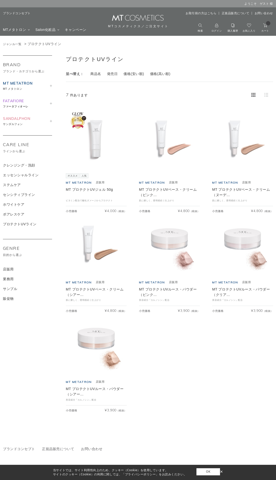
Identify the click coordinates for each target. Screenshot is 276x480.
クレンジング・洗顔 (19, 165)
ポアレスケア (13, 214)
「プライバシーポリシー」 (140, 474)
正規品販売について (235, 13)
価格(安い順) (134, 74)
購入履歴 (233, 28)
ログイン (216, 28)
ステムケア (12, 185)
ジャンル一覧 (12, 44)
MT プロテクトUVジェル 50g (89, 189)
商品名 (95, 74)
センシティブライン (19, 195)
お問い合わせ (264, 13)
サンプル (10, 289)
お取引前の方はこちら (201, 13)
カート (265, 28)
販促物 (8, 299)
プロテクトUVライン (20, 224)
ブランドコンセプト (17, 13)
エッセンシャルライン (21, 175)
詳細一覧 (266, 95)
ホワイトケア (13, 204)
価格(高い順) (160, 74)
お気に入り (249, 28)
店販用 (8, 269)
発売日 (112, 74)
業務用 (8, 279)
